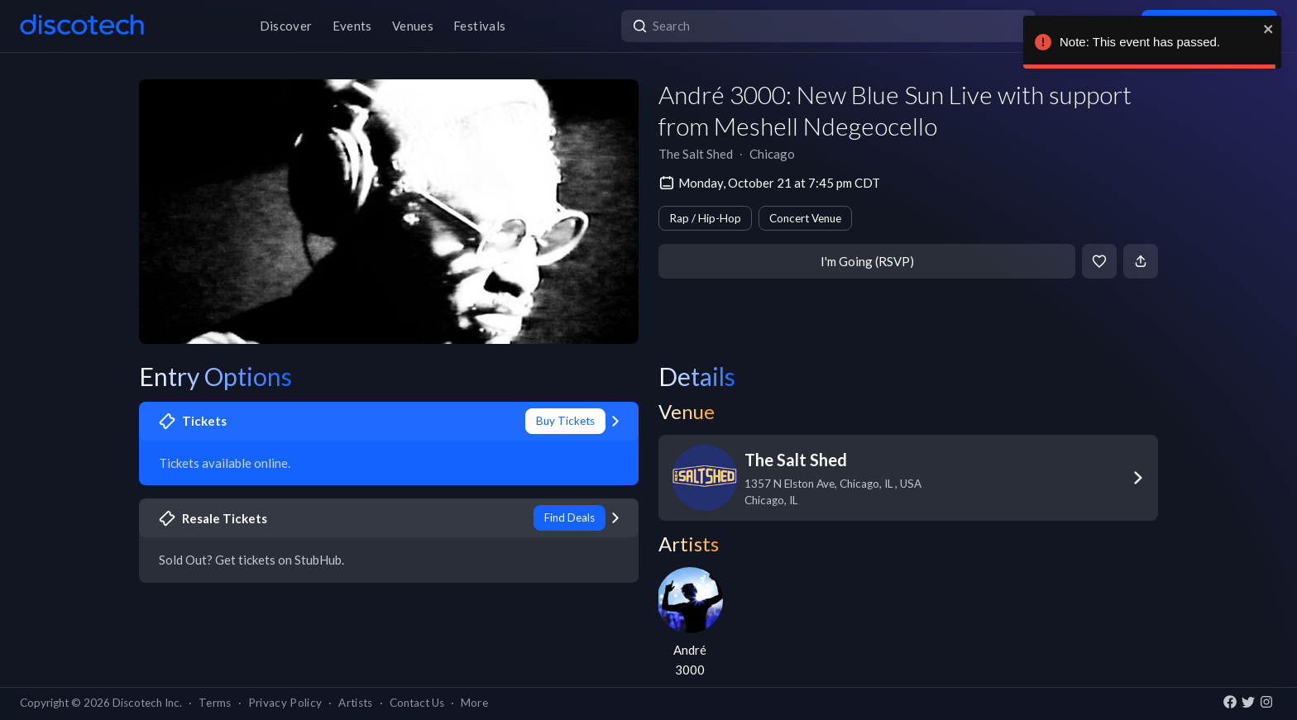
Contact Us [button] (417, 702)
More (474, 702)
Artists (355, 702)
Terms (215, 702)
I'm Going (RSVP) (867, 261)
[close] (1269, 29)
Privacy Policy (285, 702)
